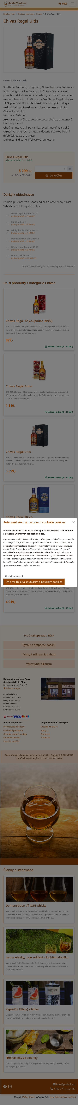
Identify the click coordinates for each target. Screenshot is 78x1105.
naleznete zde (33, 565)
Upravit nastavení (14, 576)
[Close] (73, 522)
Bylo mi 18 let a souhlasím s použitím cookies (34, 582)
